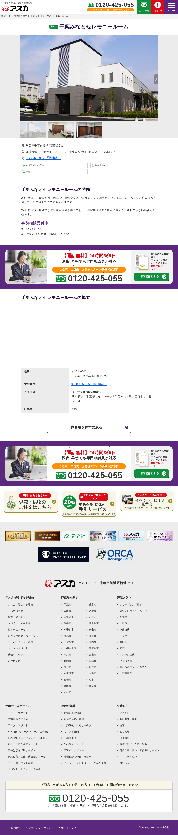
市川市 (67, 667)
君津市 (92, 673)
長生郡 (92, 635)
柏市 (91, 679)
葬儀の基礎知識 (72, 712)
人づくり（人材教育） (20, 623)
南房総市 (94, 648)
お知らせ (125, 762)
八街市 (92, 610)
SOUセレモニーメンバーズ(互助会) (28, 731)
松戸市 (92, 667)
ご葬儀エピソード (74, 744)
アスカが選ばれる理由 (20, 604)
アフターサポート (18, 725)
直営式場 (125, 731)
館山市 (92, 654)
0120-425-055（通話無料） (89, 384)
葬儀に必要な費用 (74, 719)
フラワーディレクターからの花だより (85, 762)
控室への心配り (17, 617)
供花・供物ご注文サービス (23, 744)
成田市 (67, 610)
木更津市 (69, 673)
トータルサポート (18, 648)
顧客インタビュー (74, 750)
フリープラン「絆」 (131, 604)
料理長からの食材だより (77, 756)
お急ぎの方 (158, 10)
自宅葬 (123, 642)
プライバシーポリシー (41, 827)
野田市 (67, 685)
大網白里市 (70, 648)
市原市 (92, 617)
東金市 (92, 629)
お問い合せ (144, 10)
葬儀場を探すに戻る (86, 427)
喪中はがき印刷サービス (22, 750)
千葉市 (67, 604)
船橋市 (67, 623)
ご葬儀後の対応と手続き (77, 725)
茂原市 (67, 635)
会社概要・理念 (128, 719)
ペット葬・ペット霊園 (20, 762)
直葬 (122, 648)
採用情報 (125, 737)
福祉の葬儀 (126, 660)
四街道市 (69, 617)
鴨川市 (67, 654)
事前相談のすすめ (18, 719)
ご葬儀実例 (14, 660)
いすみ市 (69, 642)
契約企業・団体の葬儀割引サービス (28, 756)
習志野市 (94, 623)
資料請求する (150, 276)
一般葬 (123, 623)
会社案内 (125, 712)
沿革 (122, 725)
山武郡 (92, 660)
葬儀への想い (15, 654)
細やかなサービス (18, 629)
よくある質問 (71, 731)
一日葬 (123, 635)
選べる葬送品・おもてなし (23, 635)
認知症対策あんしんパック (135, 610)
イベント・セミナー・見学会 (24, 769)
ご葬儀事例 (70, 737)
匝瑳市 (67, 679)
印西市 (67, 692)
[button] (156, 79)
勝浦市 (67, 660)
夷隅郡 (92, 642)
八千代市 (69, 629)
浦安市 (92, 685)
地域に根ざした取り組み (133, 744)
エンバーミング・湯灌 (20, 642)
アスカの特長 (15, 610)
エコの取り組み (128, 756)
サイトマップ (68, 827)
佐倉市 (92, 604)
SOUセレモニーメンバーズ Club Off (28, 737)
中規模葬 (125, 629)
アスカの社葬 (127, 654)
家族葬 (123, 617)
